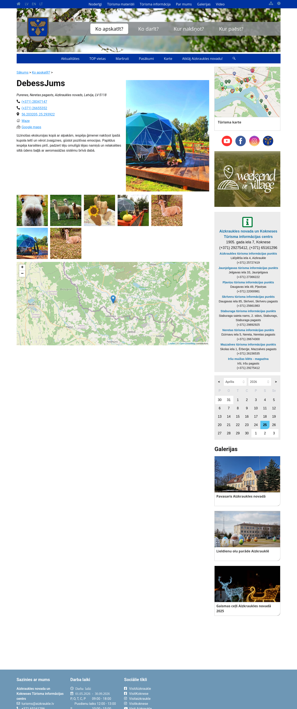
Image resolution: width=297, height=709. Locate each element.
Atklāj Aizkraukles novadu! (202, 58)
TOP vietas (97, 58)
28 (229, 433)
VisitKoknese (138, 694)
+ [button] (22, 267)
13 (220, 416)
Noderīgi (95, 4)
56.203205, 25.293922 (38, 114)
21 (229, 425)
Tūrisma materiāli (120, 4)
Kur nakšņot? (189, 28)
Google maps (31, 127)
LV (27, 4)
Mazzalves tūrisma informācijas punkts (248, 344)
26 (274, 425)
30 (220, 400)
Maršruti (122, 58)
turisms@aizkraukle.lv (38, 704)
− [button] (22, 274)
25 (265, 425)
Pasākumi (146, 58)
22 (238, 425)
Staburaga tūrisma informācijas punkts (248, 311)
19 (274, 416)
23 (247, 425)
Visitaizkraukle (139, 699)
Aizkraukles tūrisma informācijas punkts (248, 253)
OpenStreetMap (187, 343)
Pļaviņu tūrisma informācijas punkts (248, 282)
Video (220, 4)
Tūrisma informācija (155, 4)
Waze (26, 121)
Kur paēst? (231, 28)
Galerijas (204, 4)
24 (256, 425)
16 (247, 416)
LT (41, 4)
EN (34, 4)
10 (256, 408)
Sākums (23, 72)
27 (220, 433)
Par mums (184, 4)
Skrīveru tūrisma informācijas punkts (248, 296)
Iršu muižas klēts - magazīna (248, 359)
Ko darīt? (148, 28)
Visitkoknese (138, 704)
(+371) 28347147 (34, 102)
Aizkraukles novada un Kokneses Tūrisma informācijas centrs (248, 234)
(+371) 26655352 (34, 108)
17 (256, 416)
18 (265, 416)
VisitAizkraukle (140, 689)
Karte (168, 58)
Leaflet (171, 343)
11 (265, 408)
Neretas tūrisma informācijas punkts (248, 330)
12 (274, 408)
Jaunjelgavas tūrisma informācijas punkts (248, 268)
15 (238, 416)
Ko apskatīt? (109, 28)
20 (220, 425)
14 (229, 416)
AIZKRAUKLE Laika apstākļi (229, 692)
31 (229, 400)
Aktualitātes (70, 58)
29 (238, 433)
